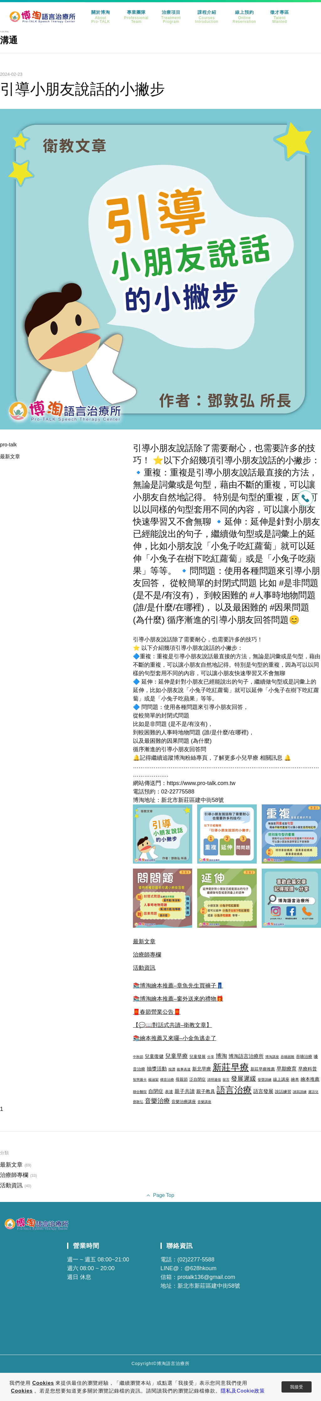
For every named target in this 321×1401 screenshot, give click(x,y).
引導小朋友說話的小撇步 (82, 89)
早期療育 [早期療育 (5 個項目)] (286, 1068)
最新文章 (10, 456)
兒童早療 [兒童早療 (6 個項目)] (176, 1056)
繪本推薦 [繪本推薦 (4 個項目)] (310, 1079)
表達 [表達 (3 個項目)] (169, 1091)
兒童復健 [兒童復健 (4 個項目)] (154, 1056)
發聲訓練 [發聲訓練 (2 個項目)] (264, 1079)
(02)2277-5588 (195, 1259)
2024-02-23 (11, 74)
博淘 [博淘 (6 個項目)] (221, 1056)
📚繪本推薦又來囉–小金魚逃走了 (174, 1038)
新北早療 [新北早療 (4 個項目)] (201, 1068)
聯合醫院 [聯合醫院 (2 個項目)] (140, 1092)
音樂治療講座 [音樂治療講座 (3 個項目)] (183, 1101)
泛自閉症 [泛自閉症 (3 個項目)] (197, 1079)
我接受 (296, 1386)
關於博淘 (100, 17)
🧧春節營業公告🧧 (157, 1012)
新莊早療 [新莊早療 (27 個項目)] (231, 1067)
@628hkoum (200, 1268)
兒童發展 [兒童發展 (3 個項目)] (197, 1056)
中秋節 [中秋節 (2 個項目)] (138, 1057)
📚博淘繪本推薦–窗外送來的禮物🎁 (178, 999)
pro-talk (8, 444)
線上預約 (244, 17)
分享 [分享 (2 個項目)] (210, 1057)
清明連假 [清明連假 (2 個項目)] (214, 1079)
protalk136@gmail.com (206, 1277)
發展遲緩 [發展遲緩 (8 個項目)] (243, 1078)
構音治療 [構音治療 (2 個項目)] (167, 1079)
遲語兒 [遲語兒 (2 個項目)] (313, 1092)
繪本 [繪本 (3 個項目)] (295, 1079)
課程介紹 (206, 17)
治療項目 (171, 17)
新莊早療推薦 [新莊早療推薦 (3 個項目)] (262, 1069)
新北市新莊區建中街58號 (208, 1286)
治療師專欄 (147, 955)
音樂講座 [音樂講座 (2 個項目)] (204, 1102)
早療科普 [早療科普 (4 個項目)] (307, 1068)
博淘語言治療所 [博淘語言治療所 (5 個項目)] (246, 1056)
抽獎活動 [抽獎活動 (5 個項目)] (157, 1068)
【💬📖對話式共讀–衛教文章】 (172, 1025)
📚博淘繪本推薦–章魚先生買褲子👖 (178, 986)
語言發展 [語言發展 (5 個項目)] (263, 1091)
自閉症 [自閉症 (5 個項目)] (155, 1091)
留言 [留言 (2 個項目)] (226, 1079)
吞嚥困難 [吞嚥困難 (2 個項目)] (287, 1057)
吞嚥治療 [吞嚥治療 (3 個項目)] (304, 1056)
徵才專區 (279, 17)
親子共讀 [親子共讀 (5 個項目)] (185, 1091)
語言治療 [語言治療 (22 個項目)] (234, 1090)
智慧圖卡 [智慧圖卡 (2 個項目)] (140, 1079)
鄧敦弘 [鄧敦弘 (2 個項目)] (138, 1102)
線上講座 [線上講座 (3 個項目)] (281, 1079)
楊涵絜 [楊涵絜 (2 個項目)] (153, 1079)
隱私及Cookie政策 (243, 1390)
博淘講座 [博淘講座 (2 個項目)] (272, 1057)
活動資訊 (144, 968)
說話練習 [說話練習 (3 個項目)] (283, 1091)
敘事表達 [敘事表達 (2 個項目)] (184, 1069)
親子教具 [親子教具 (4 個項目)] (205, 1091)
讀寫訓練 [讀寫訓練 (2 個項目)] (300, 1092)
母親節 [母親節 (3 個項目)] (182, 1079)
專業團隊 (136, 17)
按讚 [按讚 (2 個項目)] (171, 1069)
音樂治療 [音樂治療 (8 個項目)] (157, 1100)
